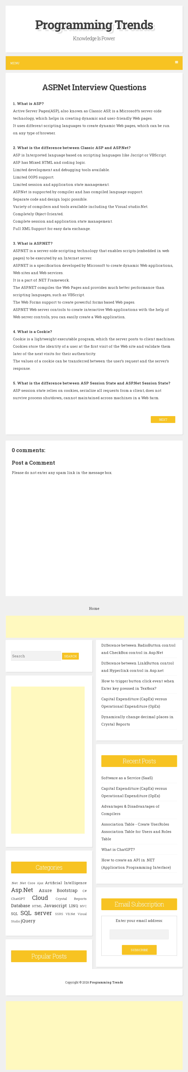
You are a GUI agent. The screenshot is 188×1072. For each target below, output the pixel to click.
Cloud (40, 898)
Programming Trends (94, 24)
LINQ (73, 905)
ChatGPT (18, 898)
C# (84, 891)
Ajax (40, 883)
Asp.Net (22, 890)
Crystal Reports (71, 898)
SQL (14, 913)
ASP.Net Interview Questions (94, 87)
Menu (94, 63)
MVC (83, 906)
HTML (37, 906)
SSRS (59, 914)
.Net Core (27, 883)
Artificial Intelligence (66, 882)
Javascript (55, 905)
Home (94, 608)
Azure (45, 890)
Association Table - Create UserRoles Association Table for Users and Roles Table (136, 831)
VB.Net (70, 914)
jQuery (28, 921)
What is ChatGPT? (118, 849)
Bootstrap (67, 890)
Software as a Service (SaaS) (127, 777)
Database (20, 905)
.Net (14, 883)
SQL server (36, 913)
